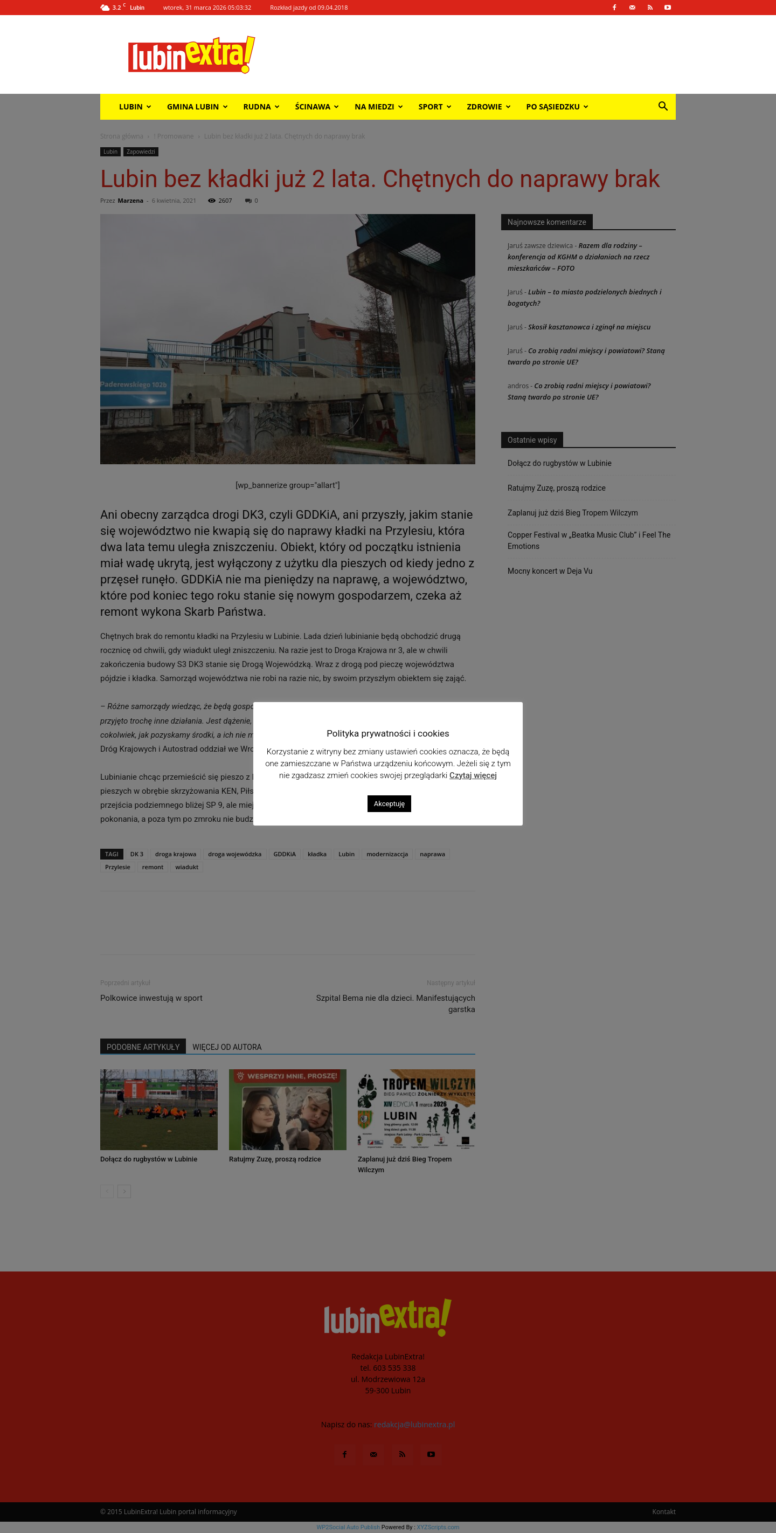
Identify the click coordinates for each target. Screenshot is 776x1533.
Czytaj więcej (473, 775)
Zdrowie (489, 106)
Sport (435, 106)
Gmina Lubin (197, 106)
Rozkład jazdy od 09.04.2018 (309, 7)
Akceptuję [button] (389, 804)
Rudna (262, 106)
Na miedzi (379, 106)
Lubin (135, 106)
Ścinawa (317, 106)
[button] (663, 107)
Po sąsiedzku (557, 106)
